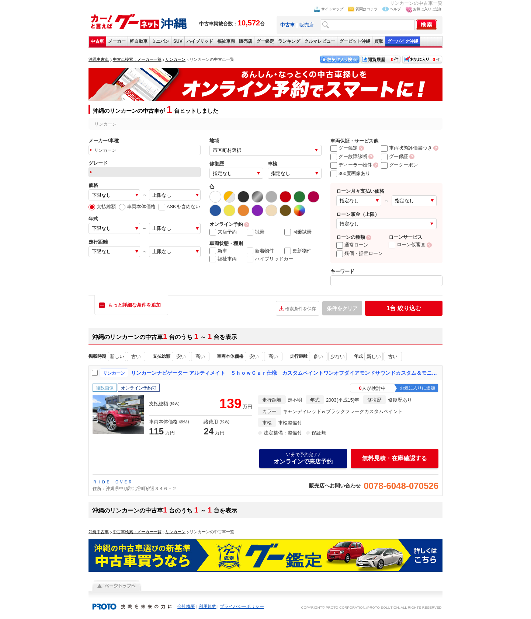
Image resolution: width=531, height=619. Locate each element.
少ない (337, 356)
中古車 (97, 41)
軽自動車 (139, 41)
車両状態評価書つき (406, 148)
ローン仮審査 (407, 244)
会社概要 (186, 606)
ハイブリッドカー (270, 259)
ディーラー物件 (351, 165)
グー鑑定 (265, 41)
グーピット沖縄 (354, 41)
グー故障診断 (348, 156)
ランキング (289, 41)
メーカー (117, 41)
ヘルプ (395, 9)
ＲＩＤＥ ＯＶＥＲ (112, 482)
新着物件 (260, 251)
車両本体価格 (137, 206)
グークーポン (399, 165)
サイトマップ (332, 9)
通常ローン (352, 245)
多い (318, 356)
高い (200, 356)
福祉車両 (226, 41)
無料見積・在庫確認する (394, 458)
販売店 (306, 25)
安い (181, 356)
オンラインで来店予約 (303, 458)
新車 (218, 251)
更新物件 (298, 251)
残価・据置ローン (359, 253)
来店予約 (223, 232)
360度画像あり (350, 173)
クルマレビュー (319, 41)
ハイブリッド (200, 41)
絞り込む (403, 308)
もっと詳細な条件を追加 (134, 305)
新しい (117, 356)
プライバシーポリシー (242, 606)
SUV (178, 41)
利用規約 (207, 606)
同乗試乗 (298, 232)
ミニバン (160, 41)
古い (136, 356)
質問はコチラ (366, 9)
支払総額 (102, 206)
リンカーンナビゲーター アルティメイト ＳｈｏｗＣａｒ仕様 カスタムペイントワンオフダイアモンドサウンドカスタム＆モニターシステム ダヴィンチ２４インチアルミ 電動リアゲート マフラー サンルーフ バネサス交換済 (285, 372)
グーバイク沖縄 (402, 41)
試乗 (255, 232)
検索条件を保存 (300, 308)
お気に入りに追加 (427, 9)
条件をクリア (342, 308)
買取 (378, 41)
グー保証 (394, 156)
